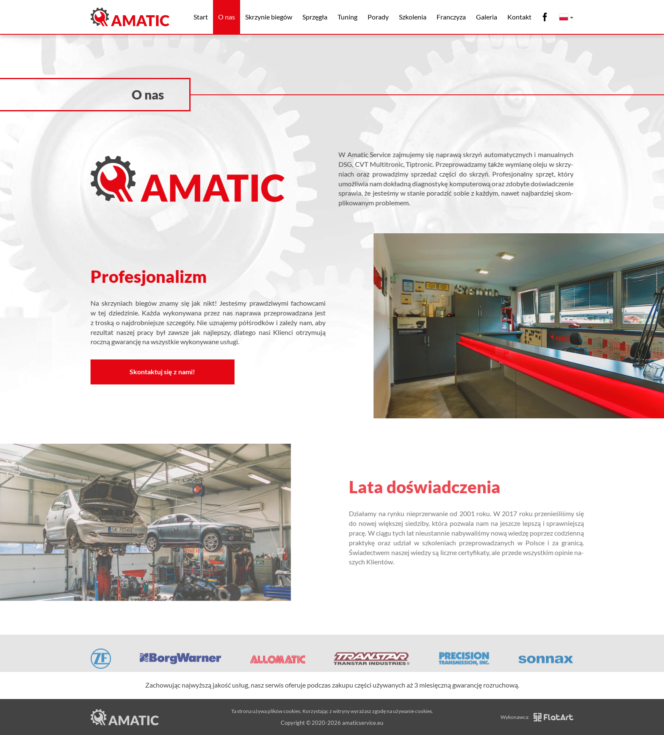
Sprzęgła (314, 17)
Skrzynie (268, 17)
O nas (226, 17)
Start (201, 17)
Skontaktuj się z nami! (160, 372)
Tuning (347, 17)
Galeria (486, 17)
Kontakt (519, 17)
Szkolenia (412, 17)
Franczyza (451, 17)
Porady (378, 17)
